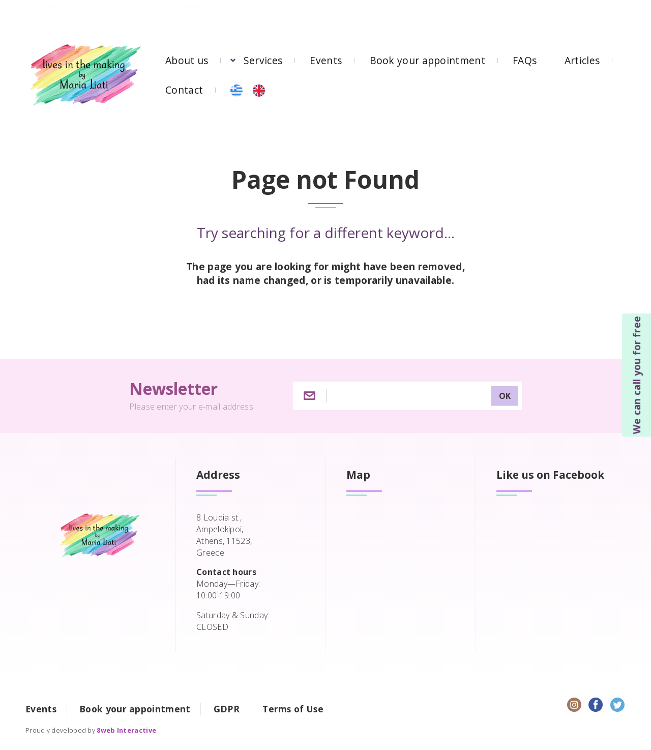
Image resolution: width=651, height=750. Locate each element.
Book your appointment (427, 60)
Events (326, 60)
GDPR (227, 709)
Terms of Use (292, 709)
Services (263, 60)
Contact (184, 90)
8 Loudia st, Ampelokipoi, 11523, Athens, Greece (304, 17)
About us (186, 60)
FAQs (525, 60)
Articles (582, 60)
